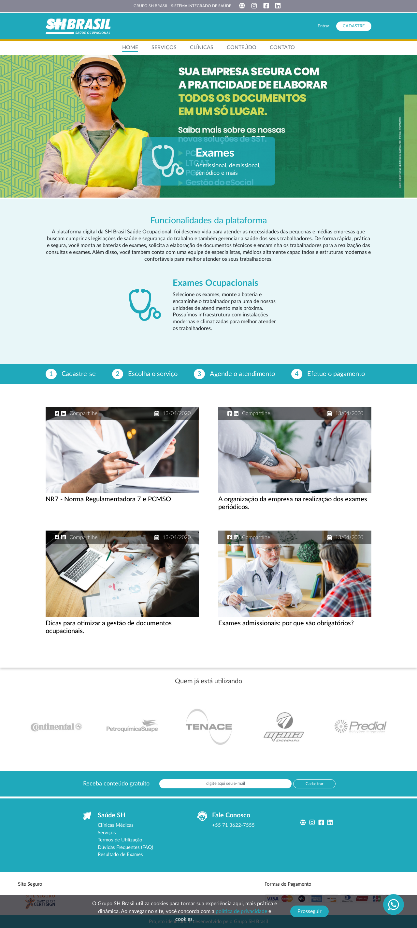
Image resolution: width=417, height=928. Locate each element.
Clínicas (201, 47)
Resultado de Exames (120, 854)
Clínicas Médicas (116, 825)
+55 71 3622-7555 (233, 825)
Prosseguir (309, 911)
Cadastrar (315, 784)
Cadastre (354, 26)
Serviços (164, 47)
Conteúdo (241, 47)
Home (130, 47)
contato (282, 47)
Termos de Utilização (120, 840)
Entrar (323, 26)
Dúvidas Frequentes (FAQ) (125, 847)
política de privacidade (241, 911)
